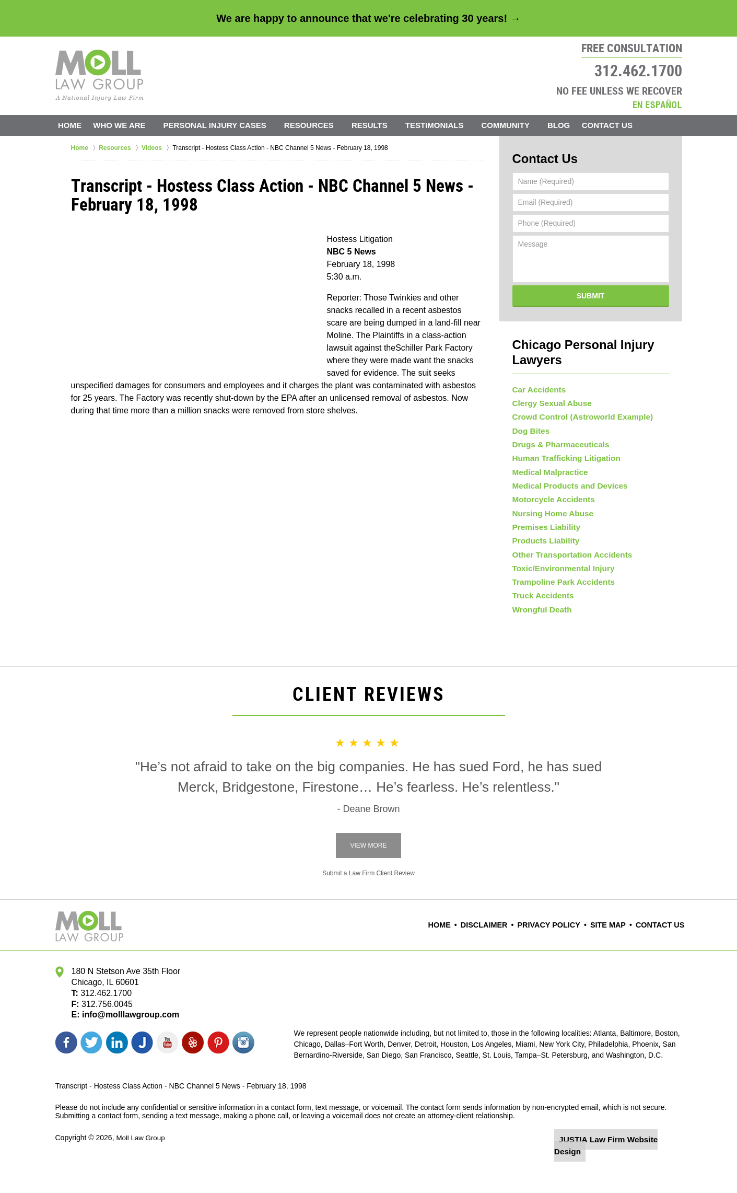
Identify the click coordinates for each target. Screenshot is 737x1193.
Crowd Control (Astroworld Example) (576, 403)
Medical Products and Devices (565, 486)
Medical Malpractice (546, 470)
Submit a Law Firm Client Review (368, 901)
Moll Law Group (141, 1165)
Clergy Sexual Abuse (548, 387)
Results (382, 125)
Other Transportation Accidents (567, 569)
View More (368, 873)
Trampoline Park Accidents (559, 602)
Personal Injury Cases (227, 125)
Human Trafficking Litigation (561, 453)
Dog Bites (529, 419)
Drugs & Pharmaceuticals (556, 436)
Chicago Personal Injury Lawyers (590, 340)
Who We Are (132, 125)
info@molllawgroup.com (126, 1042)
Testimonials (446, 125)
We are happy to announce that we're (368, 18)
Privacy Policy (558, 953)
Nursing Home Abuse (549, 519)
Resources (321, 125)
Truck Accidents (540, 619)
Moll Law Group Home (99, 75)
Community (518, 125)
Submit (591, 292)
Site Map (613, 953)
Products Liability (543, 553)
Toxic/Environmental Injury (559, 586)
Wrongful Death (539, 636)
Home (76, 125)
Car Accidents (536, 370)
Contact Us (625, 125)
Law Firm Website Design (626, 1166)
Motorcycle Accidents (550, 503)
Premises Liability (543, 536)
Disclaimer (499, 953)
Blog (570, 125)
